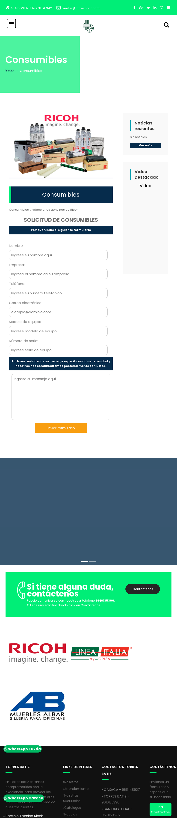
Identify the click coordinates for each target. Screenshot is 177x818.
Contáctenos (143, 589)
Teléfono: (17, 283)
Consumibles (61, 194)
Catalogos (72, 754)
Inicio (10, 70)
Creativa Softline (82, 811)
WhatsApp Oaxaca (23, 798)
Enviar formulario (61, 427)
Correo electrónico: (25, 302)
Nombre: (16, 245)
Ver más (145, 145)
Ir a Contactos (160, 756)
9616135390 (110, 749)
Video (145, 186)
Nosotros (70, 728)
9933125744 (111, 774)
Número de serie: (23, 340)
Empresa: (17, 264)
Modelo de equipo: (25, 321)
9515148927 (131, 736)
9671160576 (111, 761)
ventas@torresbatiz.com (81, 8)
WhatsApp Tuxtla (22, 749)
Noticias (70, 761)
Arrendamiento (76, 735)
